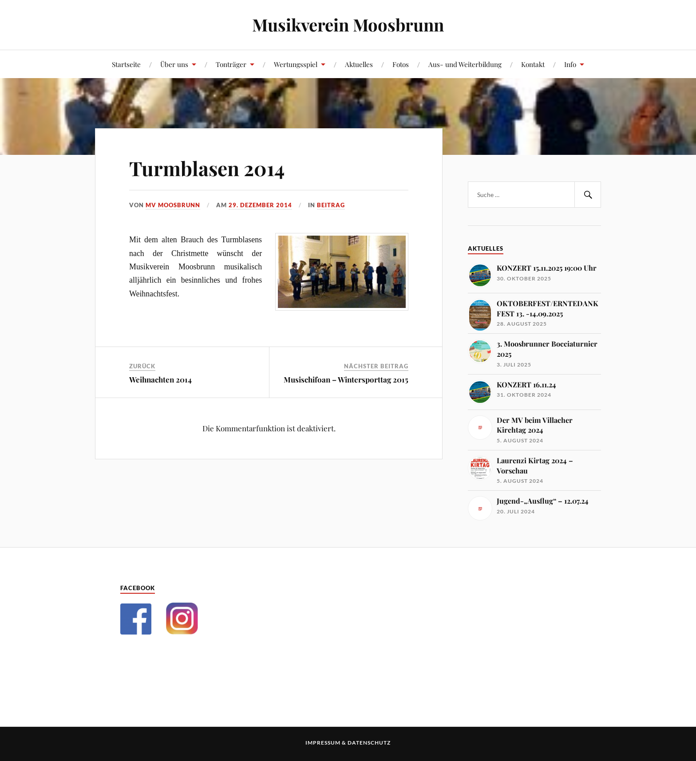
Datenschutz (369, 742)
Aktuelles (359, 64)
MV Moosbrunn (173, 205)
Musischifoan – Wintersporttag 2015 (346, 379)
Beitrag (331, 205)
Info (570, 64)
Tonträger (231, 64)
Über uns (174, 64)
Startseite (126, 64)
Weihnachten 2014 (160, 379)
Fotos (400, 64)
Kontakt (533, 64)
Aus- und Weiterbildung (465, 64)
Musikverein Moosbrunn (348, 24)
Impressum (322, 742)
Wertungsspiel (295, 64)
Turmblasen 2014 (207, 168)
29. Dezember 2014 (260, 205)
